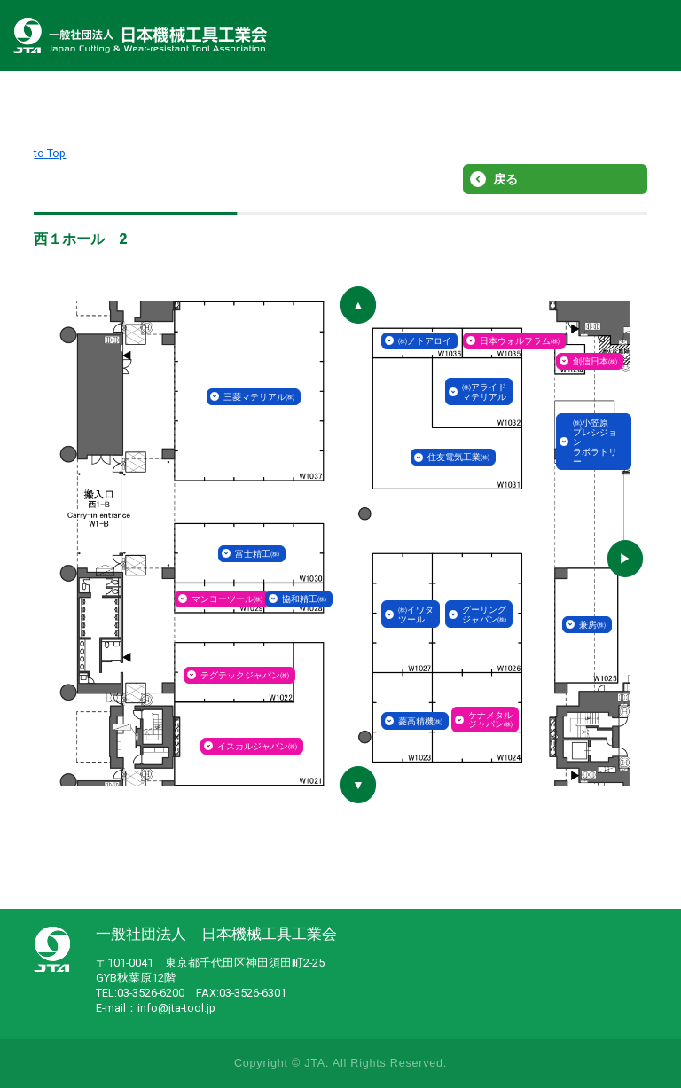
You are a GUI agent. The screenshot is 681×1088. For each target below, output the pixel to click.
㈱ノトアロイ (424, 341)
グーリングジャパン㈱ (484, 614)
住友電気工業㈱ (458, 457)
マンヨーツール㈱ (227, 599)
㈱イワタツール (416, 614)
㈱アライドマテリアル (484, 392)
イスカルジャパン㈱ (257, 746)
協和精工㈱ (304, 599)
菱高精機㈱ (420, 721)
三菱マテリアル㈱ (258, 397)
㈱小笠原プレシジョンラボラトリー (595, 442)
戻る (505, 179)
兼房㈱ (592, 625)
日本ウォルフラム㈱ (520, 341)
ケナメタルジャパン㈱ (490, 719)
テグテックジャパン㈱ (244, 675)
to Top (50, 153)
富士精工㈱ (257, 554)
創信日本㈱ (595, 361)
